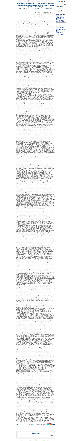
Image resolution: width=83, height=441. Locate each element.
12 (30, 8)
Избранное (26, 1)
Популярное (32, 1)
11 (28, 8)
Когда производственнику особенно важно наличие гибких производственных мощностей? (61, 11)
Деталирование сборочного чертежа (60, 8)
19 (44, 8)
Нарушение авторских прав (35, 440)
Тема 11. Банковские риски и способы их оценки (60, 18)
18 (42, 8)
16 (38, 8)
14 (34, 8)
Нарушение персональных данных (43, 440)
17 (40, 8)
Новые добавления (39, 1)
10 (26, 8)
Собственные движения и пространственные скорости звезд (61, 15)
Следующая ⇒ (49, 8)
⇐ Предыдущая (22, 8)
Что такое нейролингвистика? (59, 25)
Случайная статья (48, 1)
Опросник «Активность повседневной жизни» (60, 21)
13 (32, 8)
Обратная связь (61, 34)
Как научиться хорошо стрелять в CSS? (60, 32)
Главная (20, 1)
